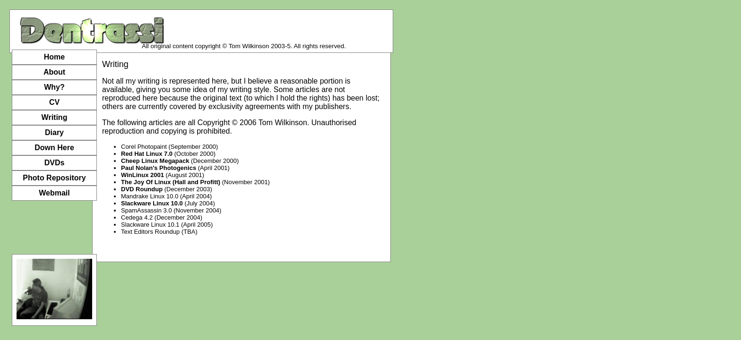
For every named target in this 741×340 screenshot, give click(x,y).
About (54, 72)
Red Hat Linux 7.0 (146, 153)
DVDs (54, 163)
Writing (55, 117)
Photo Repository (54, 178)
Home (54, 57)
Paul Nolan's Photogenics (158, 167)
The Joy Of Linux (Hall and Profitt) (170, 182)
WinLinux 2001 (142, 174)
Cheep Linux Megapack (155, 160)
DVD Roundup (142, 189)
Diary (54, 132)
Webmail (54, 193)
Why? (54, 87)
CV (54, 102)
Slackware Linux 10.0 (152, 203)
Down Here (54, 148)
